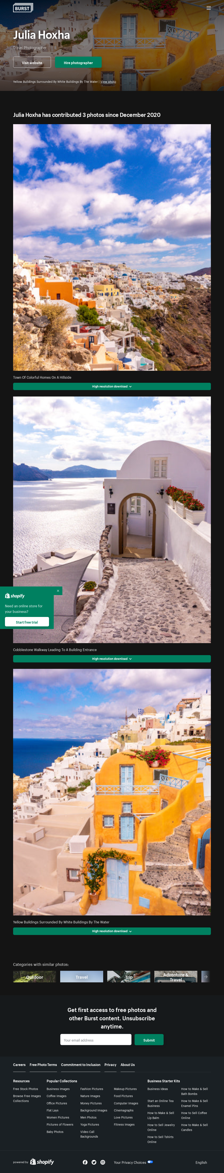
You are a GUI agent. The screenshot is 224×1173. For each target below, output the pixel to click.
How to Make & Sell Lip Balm (160, 1115)
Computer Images (126, 1103)
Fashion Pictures (91, 1088)
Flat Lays (52, 1110)
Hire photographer (78, 62)
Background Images (93, 1110)
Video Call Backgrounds (89, 1134)
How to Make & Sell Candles (194, 1127)
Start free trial (27, 621)
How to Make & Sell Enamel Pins (194, 1103)
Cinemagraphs (123, 1110)
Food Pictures (123, 1095)
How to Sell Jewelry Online (161, 1127)
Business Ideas (157, 1088)
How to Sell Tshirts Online (160, 1139)
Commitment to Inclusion (80, 1064)
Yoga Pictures (89, 1124)
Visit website (32, 62)
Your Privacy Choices (133, 1162)
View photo (108, 81)
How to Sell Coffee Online (194, 1115)
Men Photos (88, 1117)
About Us (128, 1064)
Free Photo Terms (43, 1064)
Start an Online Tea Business (160, 1103)
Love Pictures (123, 1117)
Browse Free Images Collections (27, 1098)
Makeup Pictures (125, 1088)
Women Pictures (58, 1117)
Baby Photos (55, 1131)
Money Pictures (91, 1103)
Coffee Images (56, 1095)
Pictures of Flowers (60, 1124)
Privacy (110, 1064)
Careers (19, 1064)
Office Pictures (57, 1103)
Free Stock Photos (25, 1088)
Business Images (58, 1088)
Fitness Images (124, 1124)
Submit (149, 1039)
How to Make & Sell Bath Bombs (194, 1091)
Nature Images (90, 1095)
